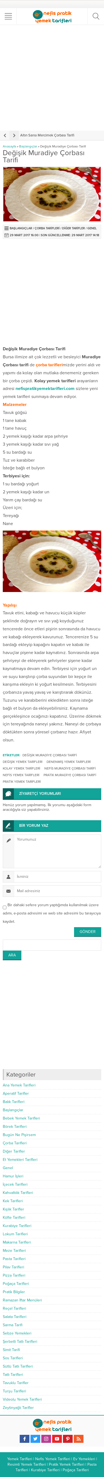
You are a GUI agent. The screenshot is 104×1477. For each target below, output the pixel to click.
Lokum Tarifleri (15, 1234)
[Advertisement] (52, 77)
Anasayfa (9, 146)
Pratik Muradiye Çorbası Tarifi (70, 775)
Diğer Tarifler (73, 228)
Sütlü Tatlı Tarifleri (18, 1366)
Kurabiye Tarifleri (17, 1225)
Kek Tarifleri (13, 1201)
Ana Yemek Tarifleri (19, 1085)
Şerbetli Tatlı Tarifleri (20, 1341)
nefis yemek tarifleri (21, 775)
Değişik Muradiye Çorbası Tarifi (49, 755)
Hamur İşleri (13, 1176)
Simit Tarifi (11, 1349)
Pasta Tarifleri (14, 1259)
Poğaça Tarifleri (16, 1283)
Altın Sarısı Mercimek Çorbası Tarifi (47, 135)
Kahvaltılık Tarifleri (18, 1192)
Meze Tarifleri (14, 1250)
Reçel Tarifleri (14, 1308)
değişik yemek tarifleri (22, 762)
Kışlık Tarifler (13, 1209)
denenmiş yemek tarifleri (69, 762)
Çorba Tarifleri (47, 228)
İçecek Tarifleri (15, 1184)
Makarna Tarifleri (17, 1242)
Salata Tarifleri (14, 1316)
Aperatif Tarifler (16, 1093)
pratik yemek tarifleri (22, 782)
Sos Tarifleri (13, 1358)
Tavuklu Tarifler (16, 1383)
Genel (92, 228)
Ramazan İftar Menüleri (22, 1300)
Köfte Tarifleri (14, 1217)
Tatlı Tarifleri (13, 1374)
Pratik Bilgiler (14, 1292)
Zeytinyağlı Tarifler (18, 1407)
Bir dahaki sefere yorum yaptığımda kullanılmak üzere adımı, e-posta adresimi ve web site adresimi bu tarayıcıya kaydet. (52, 913)
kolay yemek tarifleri (21, 768)
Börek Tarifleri (15, 1126)
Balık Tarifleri (13, 1101)
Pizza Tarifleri (14, 1275)
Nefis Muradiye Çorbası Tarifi (70, 768)
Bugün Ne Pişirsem (19, 1134)
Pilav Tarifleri (13, 1267)
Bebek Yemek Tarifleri (21, 1118)
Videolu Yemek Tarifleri (22, 1399)
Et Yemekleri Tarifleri (20, 1159)
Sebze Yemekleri (17, 1333)
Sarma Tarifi (12, 1325)
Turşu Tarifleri (14, 1391)
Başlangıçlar (28, 146)
